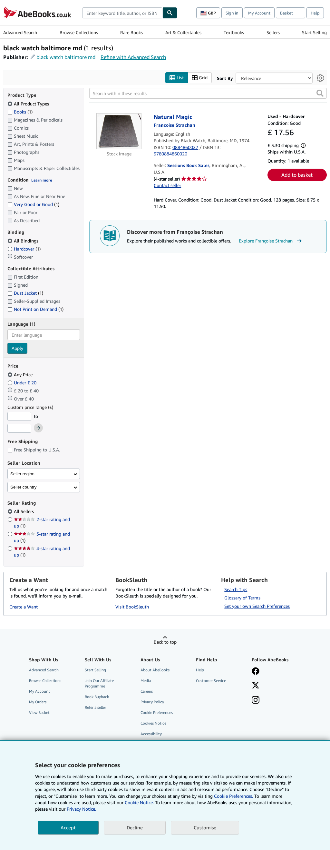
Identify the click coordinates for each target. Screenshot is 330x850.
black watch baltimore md (65, 57)
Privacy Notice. (81, 809)
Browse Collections (79, 32)
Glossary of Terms (242, 597)
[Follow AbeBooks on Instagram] (255, 700)
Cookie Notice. (139, 802)
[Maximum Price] (19, 428)
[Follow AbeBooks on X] (255, 686)
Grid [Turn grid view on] (200, 78)
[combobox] (122, 12)
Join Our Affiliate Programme (99, 683)
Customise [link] (205, 827)
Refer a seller (95, 707)
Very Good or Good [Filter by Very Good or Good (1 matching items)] (33, 204)
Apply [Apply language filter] (17, 348)
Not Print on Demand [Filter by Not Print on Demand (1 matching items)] (35, 309)
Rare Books (131, 32)
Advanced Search (20, 32)
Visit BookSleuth (132, 606)
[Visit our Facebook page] (255, 672)
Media (146, 680)
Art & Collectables (183, 32)
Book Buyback (97, 696)
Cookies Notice (153, 723)
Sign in (232, 12)
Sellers (273, 32)
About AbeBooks (155, 669)
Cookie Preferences (157, 712)
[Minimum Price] (19, 416)
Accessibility (151, 733)
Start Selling (314, 32)
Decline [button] (135, 827)
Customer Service (211, 680)
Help (315, 12)
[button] (320, 93)
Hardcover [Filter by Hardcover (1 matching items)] (24, 249)
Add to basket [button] (297, 175)
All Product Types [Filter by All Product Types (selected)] (28, 103)
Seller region (22, 473)
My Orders (37, 701)
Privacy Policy (152, 701)
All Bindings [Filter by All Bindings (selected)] (23, 240)
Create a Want (23, 606)
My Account (259, 12)
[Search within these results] (208, 93)
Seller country (23, 487)
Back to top (165, 642)
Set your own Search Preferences (257, 606)
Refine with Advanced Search (133, 57)
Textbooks (234, 32)
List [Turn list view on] (177, 78)
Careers (147, 691)
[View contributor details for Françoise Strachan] (174, 125)
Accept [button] (68, 827)
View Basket (39, 712)
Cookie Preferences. (233, 796)
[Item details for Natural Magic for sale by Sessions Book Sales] (119, 131)
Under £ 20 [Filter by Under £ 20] (22, 382)
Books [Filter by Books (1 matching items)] (20, 111)
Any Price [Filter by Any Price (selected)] (20, 374)
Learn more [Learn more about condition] (41, 180)
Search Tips (235, 589)
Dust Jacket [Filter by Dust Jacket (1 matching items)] (25, 293)
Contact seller (167, 185)
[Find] (170, 12)
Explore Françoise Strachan (271, 241)
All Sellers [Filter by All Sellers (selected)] (24, 511)
